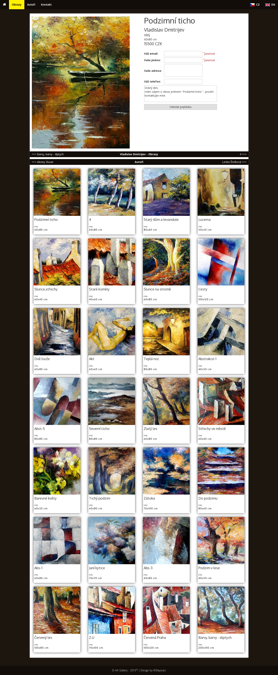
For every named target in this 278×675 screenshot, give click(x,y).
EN (270, 4)
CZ (255, 4)
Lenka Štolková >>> (234, 162)
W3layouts (159, 670)
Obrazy (16, 4)
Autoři (31, 4)
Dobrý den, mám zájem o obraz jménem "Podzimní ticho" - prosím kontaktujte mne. (180, 93)
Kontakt (46, 4)
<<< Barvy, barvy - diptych (48, 154)
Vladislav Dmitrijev (164, 29)
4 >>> (243, 154)
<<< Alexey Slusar (42, 162)
